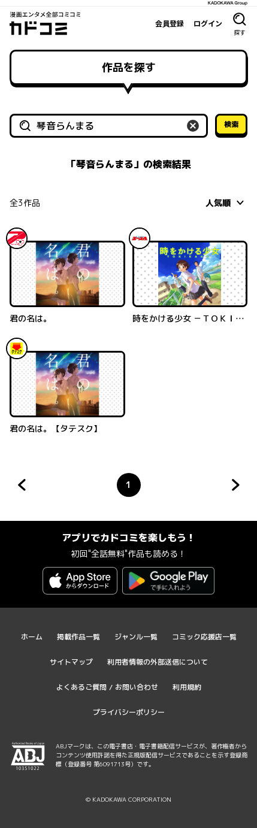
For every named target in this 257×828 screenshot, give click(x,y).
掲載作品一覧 (78, 637)
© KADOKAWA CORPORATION (128, 799)
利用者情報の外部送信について (157, 662)
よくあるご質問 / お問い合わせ (107, 687)
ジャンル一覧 (136, 637)
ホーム (32, 637)
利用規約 (187, 687)
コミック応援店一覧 (204, 637)
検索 (231, 124)
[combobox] (226, 202)
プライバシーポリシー (129, 712)
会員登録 (169, 23)
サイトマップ (71, 662)
